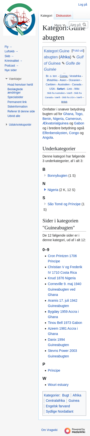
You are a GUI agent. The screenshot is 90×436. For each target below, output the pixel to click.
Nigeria (58, 119)
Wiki (76, 88)
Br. (47, 76)
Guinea (73, 400)
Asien (63, 80)
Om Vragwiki (49, 430)
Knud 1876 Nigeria (62, 278)
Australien (64, 84)
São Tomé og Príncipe (64, 204)
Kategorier (52, 395)
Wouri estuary (58, 385)
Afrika (65, 57)
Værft (69, 93)
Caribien (50, 84)
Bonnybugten (57, 175)
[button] (45, 189)
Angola (47, 137)
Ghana (68, 114)
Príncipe (54, 370)
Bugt (65, 395)
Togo (78, 114)
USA (51, 88)
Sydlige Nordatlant (59, 411)
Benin (46, 119)
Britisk (64, 102)
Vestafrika (75, 76)
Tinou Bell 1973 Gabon (65, 323)
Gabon (79, 123)
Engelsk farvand (58, 406)
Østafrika (52, 80)
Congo (74, 133)
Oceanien (74, 80)
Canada (76, 84)
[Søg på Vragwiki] (78, 24)
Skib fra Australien (56, 93)
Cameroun (73, 119)
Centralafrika (55, 400)
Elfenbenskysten (54, 133)
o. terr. (53, 76)
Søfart (61, 88)
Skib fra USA (68, 97)
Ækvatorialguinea (55, 123)
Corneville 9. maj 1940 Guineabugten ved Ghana (64, 289)
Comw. (64, 76)
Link (69, 88)
